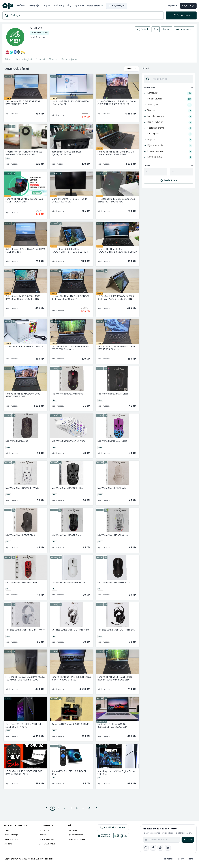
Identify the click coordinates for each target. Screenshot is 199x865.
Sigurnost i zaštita (75, 835)
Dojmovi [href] (40, 59)
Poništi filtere (168, 180)
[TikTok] (160, 848)
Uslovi (181, 859)
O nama (7, 830)
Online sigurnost (11, 839)
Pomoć (191, 859)
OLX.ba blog (44, 830)
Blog (69, 5)
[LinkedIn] (168, 848)
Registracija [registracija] (188, 6)
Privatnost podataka (76, 839)
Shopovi (46, 5)
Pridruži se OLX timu (47, 839)
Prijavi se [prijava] (172, 6)
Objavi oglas (117, 6)
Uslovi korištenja (11, 835)
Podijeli (142, 29)
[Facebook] (153, 848)
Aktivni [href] (8, 59)
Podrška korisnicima (112, 827)
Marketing (58, 5)
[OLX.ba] (7, 5)
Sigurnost (79, 5)
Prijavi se (188, 840)
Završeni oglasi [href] (24, 59)
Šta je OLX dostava (47, 844)
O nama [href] (53, 59)
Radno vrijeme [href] (69, 59)
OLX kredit (72, 830)
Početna (21, 5)
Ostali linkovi (95, 6)
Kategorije (34, 5)
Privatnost (169, 859)
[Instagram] (146, 848)
